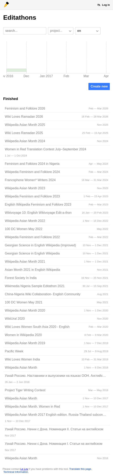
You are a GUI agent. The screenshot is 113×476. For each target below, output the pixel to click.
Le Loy (24, 468)
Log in (106, 4)
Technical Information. (16, 471)
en (79, 30)
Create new (99, 86)
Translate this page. (80, 468)
